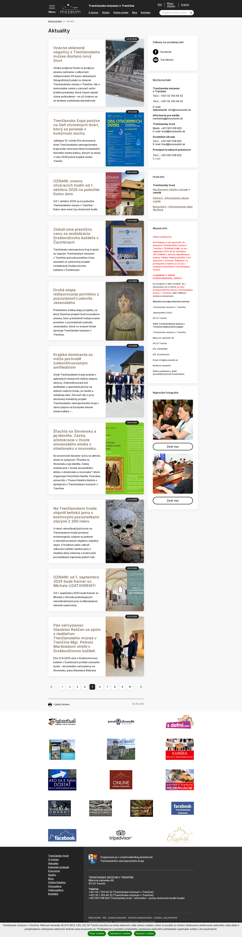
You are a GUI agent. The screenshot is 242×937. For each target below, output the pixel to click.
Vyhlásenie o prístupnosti (100, 922)
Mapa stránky (171, 4)
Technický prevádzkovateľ (126, 922)
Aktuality (53, 863)
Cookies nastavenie (117, 917)
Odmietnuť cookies (119, 933)
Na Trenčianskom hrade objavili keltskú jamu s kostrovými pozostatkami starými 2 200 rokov (76, 515)
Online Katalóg (57, 882)
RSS (160, 4)
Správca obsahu (147, 922)
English (185, 4)
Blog (134, 12)
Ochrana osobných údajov (140, 917)
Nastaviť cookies (145, 933)
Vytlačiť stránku (59, 704)
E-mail (156, 158)
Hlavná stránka (55, 21)
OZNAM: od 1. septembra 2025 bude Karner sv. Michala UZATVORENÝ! (76, 581)
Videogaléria (55, 890)
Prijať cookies (96, 933)
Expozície (54, 871)
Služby (106, 12)
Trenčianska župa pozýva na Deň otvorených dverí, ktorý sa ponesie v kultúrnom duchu (76, 127)
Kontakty (145, 12)
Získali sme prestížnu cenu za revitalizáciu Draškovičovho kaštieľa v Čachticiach (76, 235)
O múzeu (93, 12)
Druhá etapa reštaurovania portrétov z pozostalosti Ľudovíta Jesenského (76, 296)
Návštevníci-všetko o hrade (170, 189)
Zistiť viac (173, 446)
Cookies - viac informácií (165, 917)
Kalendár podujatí (58, 867)
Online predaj (120, 12)
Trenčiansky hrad (58, 855)
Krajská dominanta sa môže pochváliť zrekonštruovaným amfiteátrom (73, 361)
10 (130, 686)
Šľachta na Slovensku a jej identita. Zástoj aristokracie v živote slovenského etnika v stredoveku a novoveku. (75, 440)
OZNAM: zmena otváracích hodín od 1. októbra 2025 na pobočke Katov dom (76, 187)
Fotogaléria (54, 886)
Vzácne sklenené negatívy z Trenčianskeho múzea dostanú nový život (76, 54)
